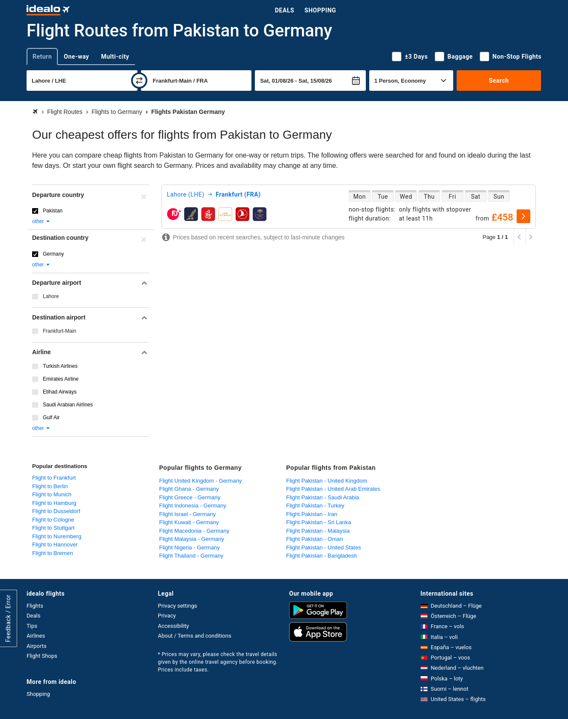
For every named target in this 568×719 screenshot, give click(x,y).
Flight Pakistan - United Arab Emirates (333, 489)
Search (499, 80)
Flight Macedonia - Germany (194, 531)
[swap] (139, 80)
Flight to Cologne (53, 519)
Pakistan (53, 211)
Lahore (51, 296)
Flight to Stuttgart (53, 528)
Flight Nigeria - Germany (189, 547)
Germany (53, 254)
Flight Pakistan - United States (323, 547)
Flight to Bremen (52, 553)
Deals (284, 10)
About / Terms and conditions (194, 635)
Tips (32, 626)
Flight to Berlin (50, 486)
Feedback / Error (8, 618)
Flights (35, 606)
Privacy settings (177, 606)
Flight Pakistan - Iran (311, 514)
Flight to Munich (52, 494)
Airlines (36, 635)
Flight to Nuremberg (56, 536)
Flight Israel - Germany (187, 514)
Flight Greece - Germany (190, 497)
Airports (36, 646)
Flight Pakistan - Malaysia (318, 531)
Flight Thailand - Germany (191, 555)
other (41, 221)
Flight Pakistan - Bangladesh (321, 555)
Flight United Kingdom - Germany (200, 480)
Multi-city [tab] (115, 56)
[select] (523, 216)
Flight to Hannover (55, 544)
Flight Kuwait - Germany (189, 522)
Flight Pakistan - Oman (314, 539)
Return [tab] (42, 56)
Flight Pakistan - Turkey (315, 505)
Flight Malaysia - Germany (191, 539)
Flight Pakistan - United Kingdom (326, 480)
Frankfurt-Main (59, 331)
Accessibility (173, 626)
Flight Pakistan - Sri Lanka (318, 522)
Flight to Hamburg (54, 503)
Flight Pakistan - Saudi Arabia (322, 497)
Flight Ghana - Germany (189, 489)
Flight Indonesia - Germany (193, 505)
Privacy (167, 615)
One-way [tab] (76, 56)
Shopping (320, 10)
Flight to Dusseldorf (56, 511)
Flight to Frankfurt (54, 477)
